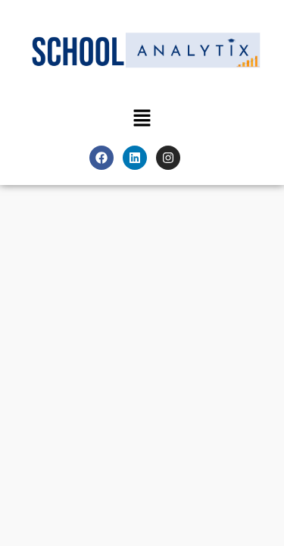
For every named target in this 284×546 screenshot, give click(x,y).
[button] (141, 118)
